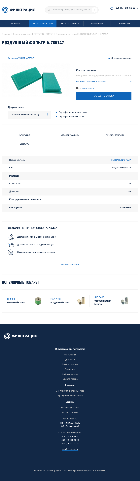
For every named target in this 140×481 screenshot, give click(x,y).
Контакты (124, 23)
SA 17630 (56, 299)
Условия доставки (70, 265)
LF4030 (11, 299)
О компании (70, 355)
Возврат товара (70, 365)
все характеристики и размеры (91, 81)
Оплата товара (70, 379)
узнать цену (88, 88)
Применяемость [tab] (115, 135)
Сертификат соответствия (72, 117)
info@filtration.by (70, 449)
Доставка (70, 360)
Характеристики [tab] (70, 135)
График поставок (70, 374)
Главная (15, 23)
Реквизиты (97, 23)
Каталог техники (70, 23)
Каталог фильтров (43, 23)
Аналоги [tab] (24, 144)
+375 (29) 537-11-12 (70, 444)
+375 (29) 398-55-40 (70, 440)
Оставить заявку (104, 96)
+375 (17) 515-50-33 (124, 8)
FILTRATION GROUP (121, 160)
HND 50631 (99, 297)
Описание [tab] (24, 135)
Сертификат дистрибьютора (73, 112)
